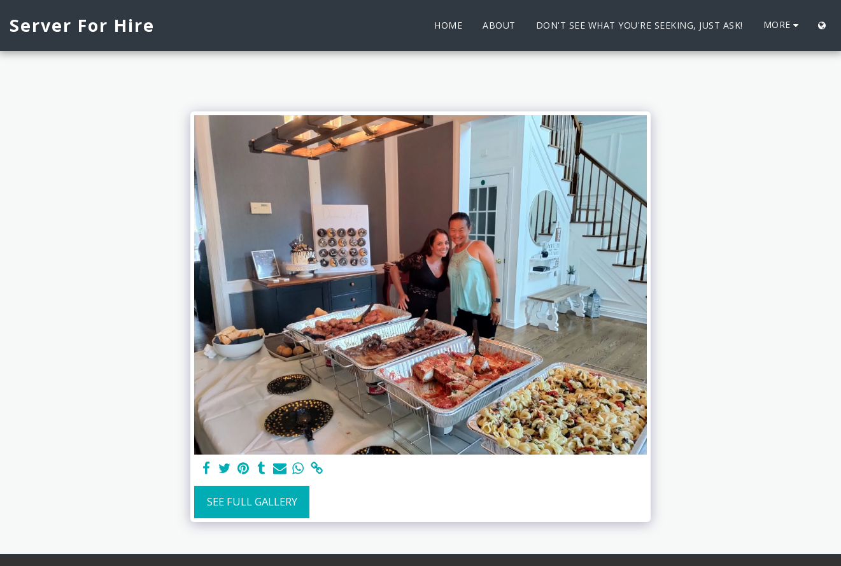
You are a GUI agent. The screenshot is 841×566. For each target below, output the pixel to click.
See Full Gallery (252, 501)
